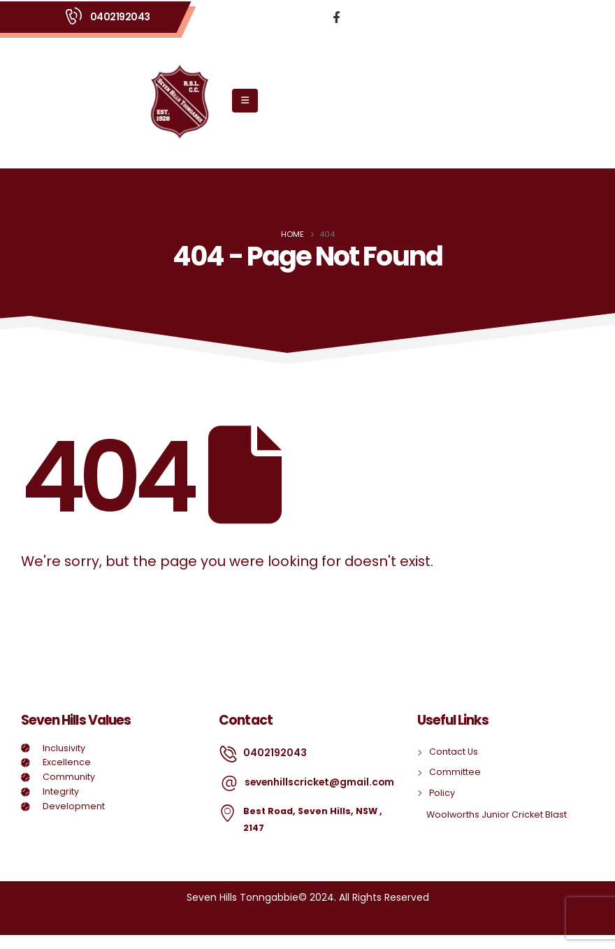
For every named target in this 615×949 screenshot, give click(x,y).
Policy (442, 793)
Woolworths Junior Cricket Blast (496, 814)
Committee (455, 772)
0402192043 (120, 17)
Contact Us (453, 752)
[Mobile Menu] (245, 101)
